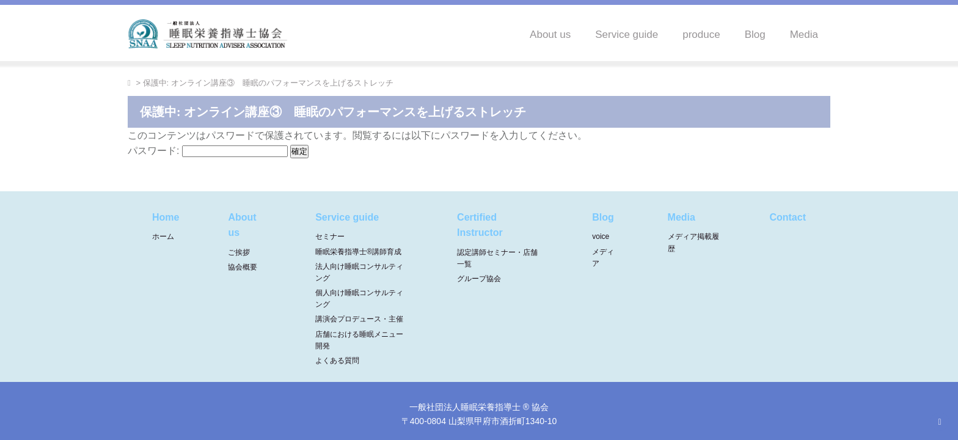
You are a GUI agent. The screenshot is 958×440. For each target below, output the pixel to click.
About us (550, 34)
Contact (787, 217)
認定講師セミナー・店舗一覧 (497, 258)
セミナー (330, 236)
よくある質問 (337, 360)
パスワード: (208, 150)
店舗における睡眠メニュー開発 (359, 340)
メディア (603, 258)
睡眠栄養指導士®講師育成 (358, 252)
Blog (755, 34)
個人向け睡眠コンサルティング (359, 298)
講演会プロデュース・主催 (359, 319)
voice (600, 236)
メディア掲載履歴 (693, 242)
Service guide (626, 34)
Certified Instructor (480, 225)
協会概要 (242, 267)
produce (701, 34)
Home (165, 217)
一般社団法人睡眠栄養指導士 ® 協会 (479, 407)
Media (804, 34)
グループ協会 (479, 278)
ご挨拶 (239, 252)
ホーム (163, 236)
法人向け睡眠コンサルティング (359, 272)
